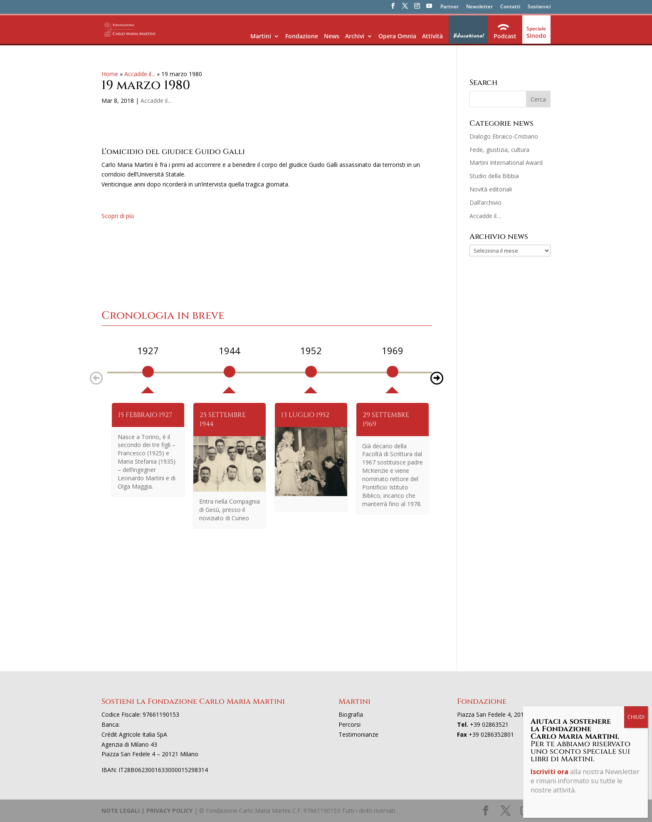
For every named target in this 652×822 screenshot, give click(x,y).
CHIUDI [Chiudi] (636, 716)
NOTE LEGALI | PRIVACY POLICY (147, 811)
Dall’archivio (485, 202)
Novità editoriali (490, 189)
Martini (260, 36)
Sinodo (536, 36)
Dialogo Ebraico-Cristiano (503, 136)
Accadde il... (139, 74)
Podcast (505, 36)
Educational (468, 36)
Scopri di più (117, 216)
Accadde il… (485, 216)
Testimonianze (358, 734)
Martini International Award (506, 162)
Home (109, 74)
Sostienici (539, 7)
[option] (148, 368)
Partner (449, 7)
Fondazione (301, 36)
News (331, 36)
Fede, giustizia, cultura (499, 150)
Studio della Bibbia (494, 176)
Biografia (350, 714)
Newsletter (479, 7)
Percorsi (349, 724)
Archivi (354, 36)
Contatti (510, 7)
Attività (432, 36)
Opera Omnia (397, 36)
